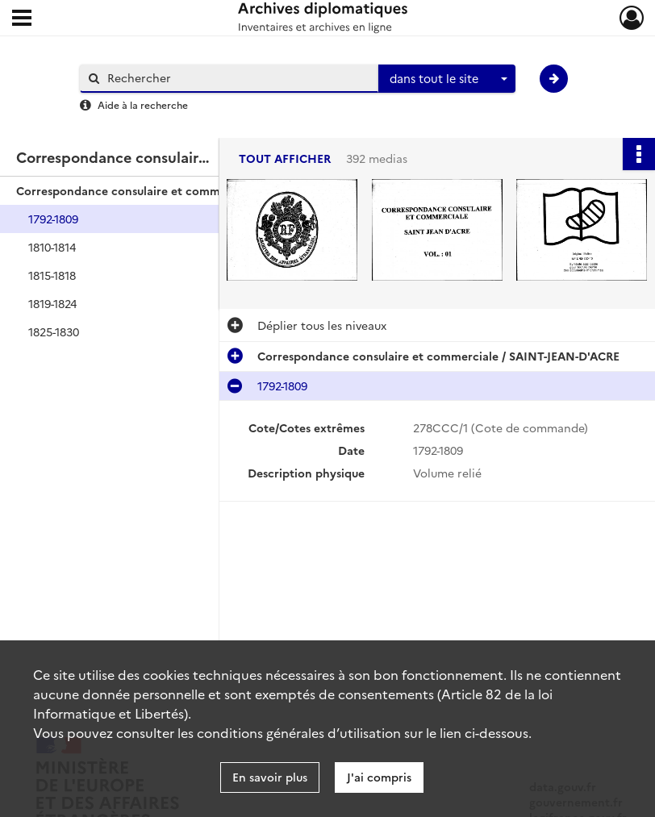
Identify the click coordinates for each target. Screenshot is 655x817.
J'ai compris (379, 777)
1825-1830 (53, 331)
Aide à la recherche (143, 104)
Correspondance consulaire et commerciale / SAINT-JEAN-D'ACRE (177, 190)
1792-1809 (53, 219)
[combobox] (446, 79)
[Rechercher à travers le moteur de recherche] (237, 77)
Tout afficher (285, 158)
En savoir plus (269, 777)
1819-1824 (52, 303)
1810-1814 (52, 247)
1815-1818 (52, 275)
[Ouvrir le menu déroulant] (21, 19)
